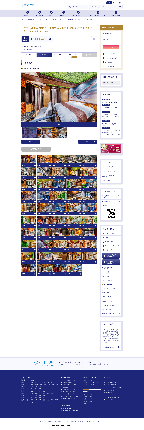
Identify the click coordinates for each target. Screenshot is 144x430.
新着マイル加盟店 (88, 396)
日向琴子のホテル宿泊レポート (69, 410)
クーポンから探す (78, 13)
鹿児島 (56, 400)
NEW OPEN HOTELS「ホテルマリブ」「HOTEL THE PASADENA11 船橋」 (111, 115)
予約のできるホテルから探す (98, 13)
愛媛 (40, 397)
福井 (40, 389)
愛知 (32, 391)
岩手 (44, 382)
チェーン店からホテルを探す (69, 398)
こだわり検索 (107, 250)
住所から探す (28, 13)
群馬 (57, 384)
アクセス (58, 55)
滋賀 (44, 393)
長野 (40, 386)
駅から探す (39, 13)
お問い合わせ (100, 422)
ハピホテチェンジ (109, 390)
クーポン (73, 55)
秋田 (36, 382)
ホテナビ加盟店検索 (111, 280)
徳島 (36, 397)
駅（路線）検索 (108, 242)
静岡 (40, 391)
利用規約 (50, 422)
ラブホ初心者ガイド (88, 380)
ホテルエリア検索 (108, 233)
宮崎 (52, 400)
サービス (106, 162)
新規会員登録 (108, 62)
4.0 (32, 39)
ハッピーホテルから (111, 324)
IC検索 (105, 237)
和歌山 (52, 393)
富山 (36, 389)
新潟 (32, 386)
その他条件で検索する (111, 313)
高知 (44, 397)
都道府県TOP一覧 (110, 77)
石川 (32, 389)
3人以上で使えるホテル (111, 305)
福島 (52, 382)
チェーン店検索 (111, 276)
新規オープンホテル (88, 394)
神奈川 (36, 384)
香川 (32, 397)
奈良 (48, 393)
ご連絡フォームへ (110, 347)
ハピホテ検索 (108, 229)
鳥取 (40, 395)
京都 (40, 393)
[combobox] (103, 7)
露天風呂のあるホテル (111, 292)
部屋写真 (43, 55)
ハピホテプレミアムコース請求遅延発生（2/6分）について (111, 130)
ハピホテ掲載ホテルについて (112, 397)
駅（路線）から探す (67, 382)
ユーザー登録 (117, 3)
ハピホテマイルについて (111, 171)
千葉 (45, 384)
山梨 (36, 386)
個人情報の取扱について (61, 422)
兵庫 (36, 393)
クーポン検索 (111, 272)
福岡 (32, 400)
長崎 (40, 400)
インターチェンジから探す (68, 380)
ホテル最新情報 (87, 401)
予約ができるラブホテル (68, 389)
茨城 (53, 384)
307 (90, 142)
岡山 (32, 395)
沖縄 (32, 402)
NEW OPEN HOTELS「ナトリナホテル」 (111, 107)
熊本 (44, 400)
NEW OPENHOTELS (66, 408)
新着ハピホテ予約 (88, 399)
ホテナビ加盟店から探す (68, 394)
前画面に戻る (31, 149)
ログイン (111, 47)
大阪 (32, 393)
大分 (48, 400)
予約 (88, 55)
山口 (48, 395)
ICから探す (51, 13)
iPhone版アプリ (111, 201)
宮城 (48, 382)
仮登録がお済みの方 (110, 66)
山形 (40, 382)
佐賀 (36, 400)
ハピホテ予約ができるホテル (109, 256)
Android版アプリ (111, 205)
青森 (32, 382)
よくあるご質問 (111, 180)
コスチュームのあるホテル (111, 288)
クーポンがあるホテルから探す (69, 396)
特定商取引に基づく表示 (77, 422)
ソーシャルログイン (110, 54)
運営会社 (42, 422)
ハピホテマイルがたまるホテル (110, 262)
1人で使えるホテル (111, 301)
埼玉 (41, 384)
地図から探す (64, 13)
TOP (28, 55)
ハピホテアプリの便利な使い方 (91, 382)
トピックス (107, 95)
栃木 (49, 384)
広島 (36, 395)
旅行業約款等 (90, 422)
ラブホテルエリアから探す (111, 246)
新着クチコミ (87, 403)
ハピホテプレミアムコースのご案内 (111, 175)
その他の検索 (116, 13)
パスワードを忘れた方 (111, 58)
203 (27, 142)
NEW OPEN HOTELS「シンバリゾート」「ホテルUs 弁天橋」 (111, 123)
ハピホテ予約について (110, 384)
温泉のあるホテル (111, 309)
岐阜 (36, 391)
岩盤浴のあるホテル (111, 297)
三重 (44, 391)
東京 (32, 384)
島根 (44, 395)
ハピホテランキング (111, 167)
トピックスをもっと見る (113, 134)
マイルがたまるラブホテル (68, 391)
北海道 (32, 380)
